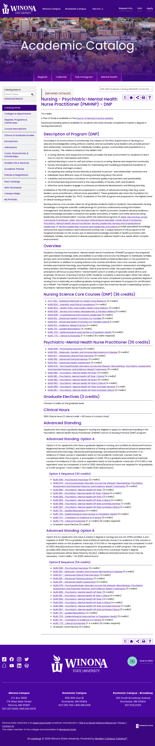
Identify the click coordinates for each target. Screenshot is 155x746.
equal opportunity (42, 722)
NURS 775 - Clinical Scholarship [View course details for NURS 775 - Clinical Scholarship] (64, 335)
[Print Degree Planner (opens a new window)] (125, 97)
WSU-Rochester (13, 187)
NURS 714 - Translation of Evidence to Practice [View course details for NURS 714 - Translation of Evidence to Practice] (77, 517)
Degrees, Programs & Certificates (15, 121)
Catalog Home (12, 107)
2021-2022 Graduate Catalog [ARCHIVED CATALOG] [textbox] (124, 89)
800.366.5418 (83, 705)
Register (43, 77)
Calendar (61, 77)
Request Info (125, 8)
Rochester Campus (75, 8)
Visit (139, 8)
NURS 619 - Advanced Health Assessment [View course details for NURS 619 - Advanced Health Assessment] (69, 362)
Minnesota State (67, 729)
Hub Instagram (84, 77)
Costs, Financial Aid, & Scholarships (16, 155)
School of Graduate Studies (19, 135)
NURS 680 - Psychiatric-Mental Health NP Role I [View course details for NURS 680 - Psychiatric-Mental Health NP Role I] (72, 372)
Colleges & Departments (17, 113)
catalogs (36, 738)
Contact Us (8, 726)
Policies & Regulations (16, 174)
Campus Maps (12, 193)
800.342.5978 (28, 708)
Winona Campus (51, 8)
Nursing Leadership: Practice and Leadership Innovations (88, 226)
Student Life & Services (16, 162)
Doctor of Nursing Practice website (94, 118)
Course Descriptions (15, 128)
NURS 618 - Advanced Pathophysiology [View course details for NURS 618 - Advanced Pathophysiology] (68, 359)
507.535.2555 (133, 705)
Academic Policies (14, 168)
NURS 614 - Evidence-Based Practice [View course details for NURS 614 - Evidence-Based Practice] (67, 325)
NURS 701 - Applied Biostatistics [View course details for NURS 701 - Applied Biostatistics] (64, 328)
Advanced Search (13, 98)
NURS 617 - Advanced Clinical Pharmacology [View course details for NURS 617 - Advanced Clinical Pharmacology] (71, 355)
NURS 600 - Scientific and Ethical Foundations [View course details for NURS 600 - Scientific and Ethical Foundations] (71, 304)
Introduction (11, 141)
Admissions (10, 147)
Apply (150, 8)
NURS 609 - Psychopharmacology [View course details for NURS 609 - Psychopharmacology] (65, 348)
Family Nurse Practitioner (128, 220)
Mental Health (109, 77)
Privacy (122, 722)
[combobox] (126, 89)
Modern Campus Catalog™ (111, 738)
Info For (97, 9)
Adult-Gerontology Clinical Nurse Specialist (91, 220)
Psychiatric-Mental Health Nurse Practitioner (67, 223)
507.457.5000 (10, 708)
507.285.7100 (66, 705)
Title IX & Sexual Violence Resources (97, 722)
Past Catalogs (12, 181)
